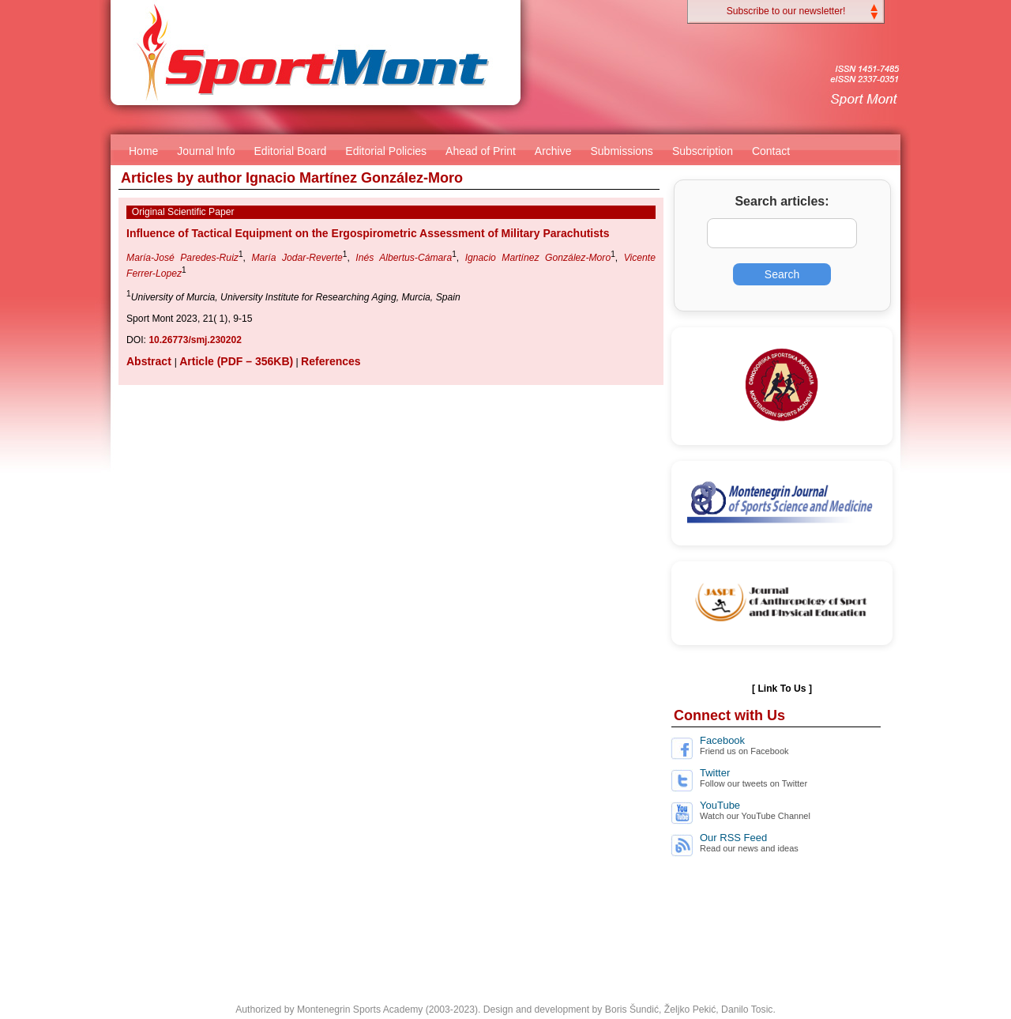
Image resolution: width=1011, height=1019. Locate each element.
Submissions (622, 151)
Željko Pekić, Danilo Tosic (718, 1009)
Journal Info (206, 151)
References (331, 361)
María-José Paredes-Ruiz (182, 257)
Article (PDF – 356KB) (236, 361)
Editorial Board (290, 151)
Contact (771, 151)
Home (143, 151)
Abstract (150, 361)
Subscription (702, 151)
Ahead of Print (480, 151)
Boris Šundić (632, 1009)
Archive (553, 151)
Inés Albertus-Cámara (403, 257)
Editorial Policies (386, 151)
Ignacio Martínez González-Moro (538, 257)
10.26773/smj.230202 (194, 339)
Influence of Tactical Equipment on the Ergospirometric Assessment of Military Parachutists (367, 233)
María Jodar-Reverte (296, 257)
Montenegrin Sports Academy (360, 1009)
